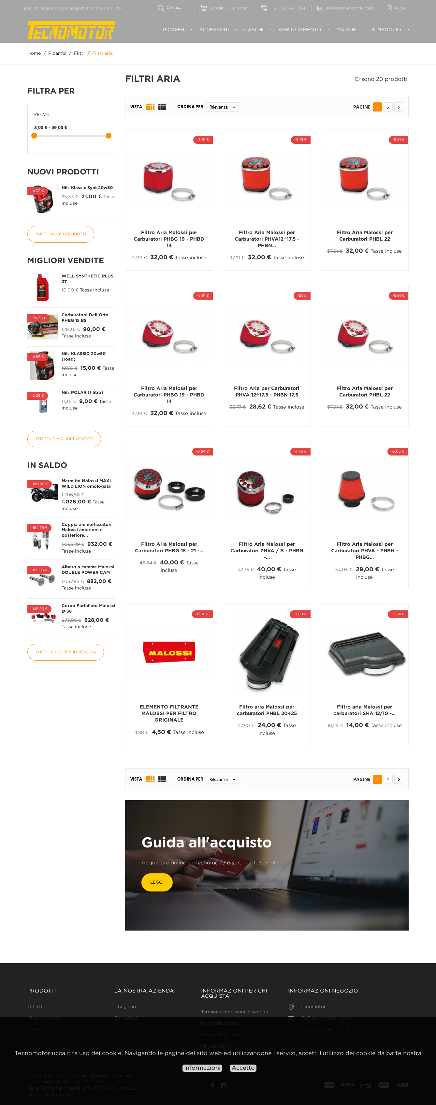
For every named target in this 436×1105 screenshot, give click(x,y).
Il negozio (386, 30)
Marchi (346, 30)
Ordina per (190, 107)
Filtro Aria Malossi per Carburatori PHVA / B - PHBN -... (266, 551)
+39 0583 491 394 (283, 8)
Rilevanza (224, 107)
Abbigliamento (299, 30)
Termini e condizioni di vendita (234, 1012)
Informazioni (202, 1068)
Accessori (214, 30)
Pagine (362, 107)
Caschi (253, 30)
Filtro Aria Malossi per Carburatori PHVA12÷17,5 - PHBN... (267, 239)
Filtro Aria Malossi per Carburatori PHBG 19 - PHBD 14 (169, 239)
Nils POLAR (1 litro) (82, 393)
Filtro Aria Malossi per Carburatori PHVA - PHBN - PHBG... (364, 551)
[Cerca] (176, 7)
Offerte (35, 1007)
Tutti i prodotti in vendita (66, 652)
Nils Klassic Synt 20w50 (87, 188)
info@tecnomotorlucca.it (345, 8)
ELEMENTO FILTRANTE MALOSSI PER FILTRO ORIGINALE (169, 714)
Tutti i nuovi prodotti (61, 234)
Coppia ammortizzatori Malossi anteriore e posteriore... (86, 530)
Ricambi (173, 30)
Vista (136, 107)
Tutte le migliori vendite (64, 439)
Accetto (243, 1068)
